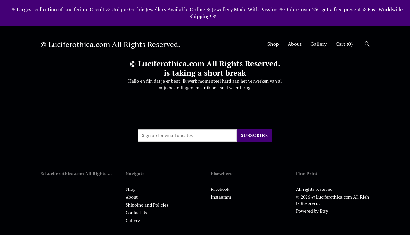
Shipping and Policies (147, 205)
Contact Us (136, 212)
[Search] (367, 44)
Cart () (344, 43)
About (295, 43)
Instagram (221, 197)
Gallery (318, 43)
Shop (273, 43)
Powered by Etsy (312, 211)
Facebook (220, 189)
